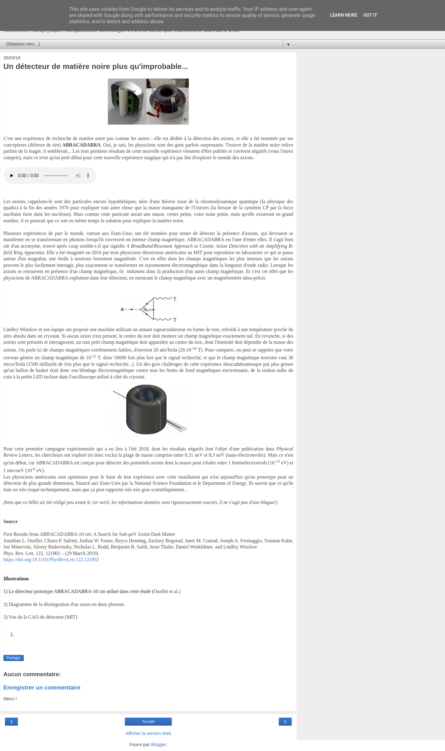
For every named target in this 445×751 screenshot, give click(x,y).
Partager (13, 658)
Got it (370, 15)
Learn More (343, 15)
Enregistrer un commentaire (41, 687)
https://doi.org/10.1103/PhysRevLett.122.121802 (51, 559)
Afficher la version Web (148, 733)
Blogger (158, 744)
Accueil (148, 721)
